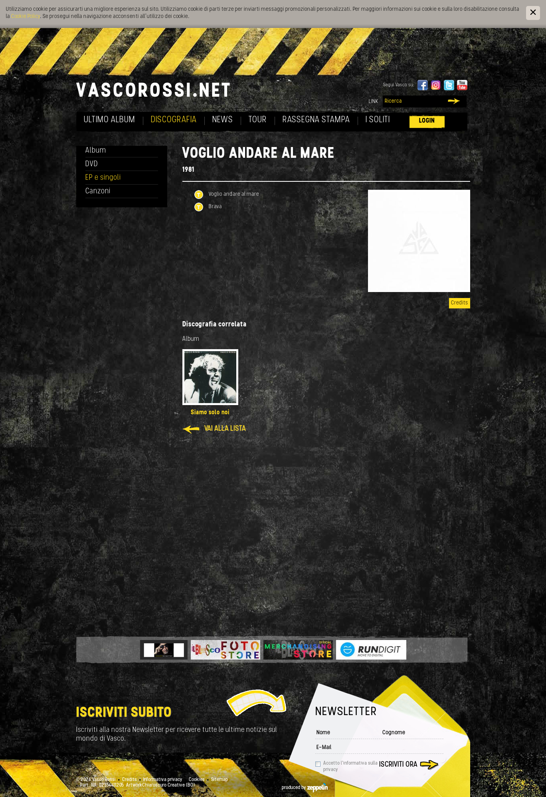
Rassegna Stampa (316, 120)
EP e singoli (103, 178)
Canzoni (98, 191)
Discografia (174, 120)
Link (373, 102)
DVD (91, 164)
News (222, 120)
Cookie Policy (25, 17)
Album (95, 151)
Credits (459, 303)
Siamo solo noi (210, 412)
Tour (258, 120)
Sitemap (219, 779)
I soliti (378, 120)
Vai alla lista (225, 429)
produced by (305, 788)
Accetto (350, 766)
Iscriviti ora (398, 765)
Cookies (197, 779)
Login (427, 120)
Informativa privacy (162, 779)
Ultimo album (109, 120)
